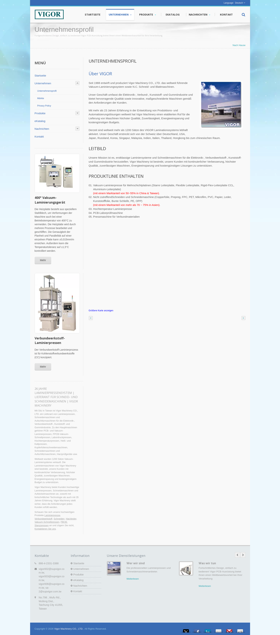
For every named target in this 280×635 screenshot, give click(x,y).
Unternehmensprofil (47, 91)
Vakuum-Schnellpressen (47, 522)
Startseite (92, 14)
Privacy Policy (44, 105)
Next (243, 555)
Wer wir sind (136, 563)
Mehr (43, 260)
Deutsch (239, 3)
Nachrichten (199, 14)
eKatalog (172, 14)
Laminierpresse (52, 515)
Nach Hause (239, 45)
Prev (237, 555)
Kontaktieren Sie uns (45, 528)
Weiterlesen (133, 578)
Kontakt (226, 14)
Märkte (40, 98)
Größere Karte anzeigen (101, 310)
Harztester (71, 518)
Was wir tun (207, 563)
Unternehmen (120, 14)
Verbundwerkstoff (43, 518)
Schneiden (59, 518)
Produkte (147, 14)
